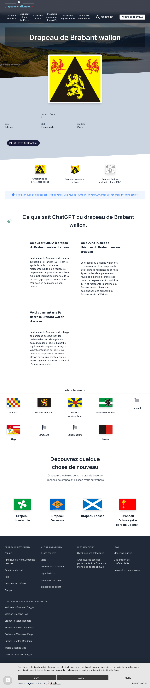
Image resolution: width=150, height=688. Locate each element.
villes (43, 559)
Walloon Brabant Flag (16, 613)
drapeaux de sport (51, 586)
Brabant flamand (44, 412)
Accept (82, 678)
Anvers (13, 412)
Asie (7, 576)
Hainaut (137, 408)
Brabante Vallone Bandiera (19, 627)
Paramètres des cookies (127, 570)
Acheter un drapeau (132, 17)
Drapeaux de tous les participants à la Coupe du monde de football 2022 (91, 563)
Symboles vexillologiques (90, 553)
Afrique (8, 553)
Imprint (134, 683)
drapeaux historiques (52, 580)
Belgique (9, 127)
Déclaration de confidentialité (122, 561)
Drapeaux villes (38, 17)
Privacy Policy (142, 683)
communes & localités (52, 566)
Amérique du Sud (14, 570)
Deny (37, 678)
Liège (13, 439)
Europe (8, 590)
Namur (106, 439)
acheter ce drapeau (23, 143)
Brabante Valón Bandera (18, 620)
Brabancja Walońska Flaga (19, 634)
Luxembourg (75, 434)
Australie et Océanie (16, 583)
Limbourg (44, 434)
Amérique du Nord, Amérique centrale (20, 561)
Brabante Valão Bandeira (18, 641)
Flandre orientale (105, 412)
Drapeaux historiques (84, 17)
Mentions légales (123, 553)
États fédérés (48, 553)
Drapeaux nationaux (11, 17)
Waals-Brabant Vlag (15, 647)
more (128, 678)
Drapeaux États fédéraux (25, 17)
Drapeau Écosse (92, 516)
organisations (48, 573)
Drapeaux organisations (68, 17)
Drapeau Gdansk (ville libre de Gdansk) (127, 520)
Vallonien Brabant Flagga (18, 654)
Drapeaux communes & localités (52, 17)
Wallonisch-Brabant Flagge (19, 607)
